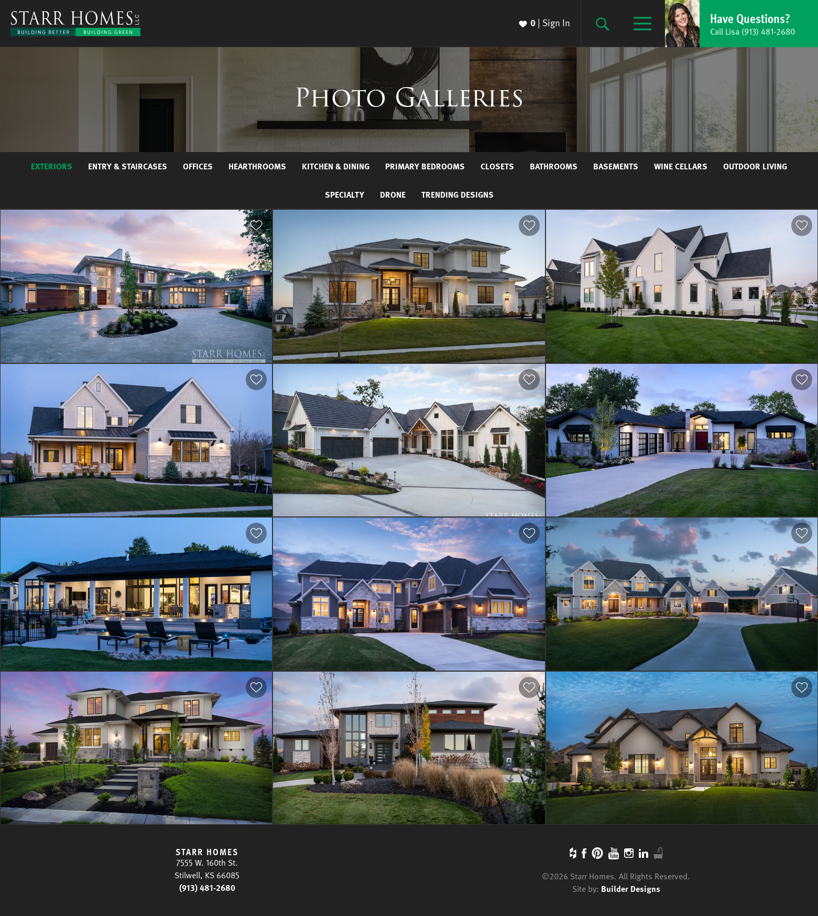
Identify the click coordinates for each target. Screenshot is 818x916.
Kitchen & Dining (335, 166)
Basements (615, 166)
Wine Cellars (680, 166)
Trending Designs (457, 194)
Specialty (344, 194)
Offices (198, 166)
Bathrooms (553, 166)
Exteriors (51, 166)
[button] (741, 23)
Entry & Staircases (127, 166)
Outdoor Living (755, 166)
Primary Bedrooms (425, 166)
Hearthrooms (257, 166)
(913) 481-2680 (207, 887)
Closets (497, 166)
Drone (393, 194)
